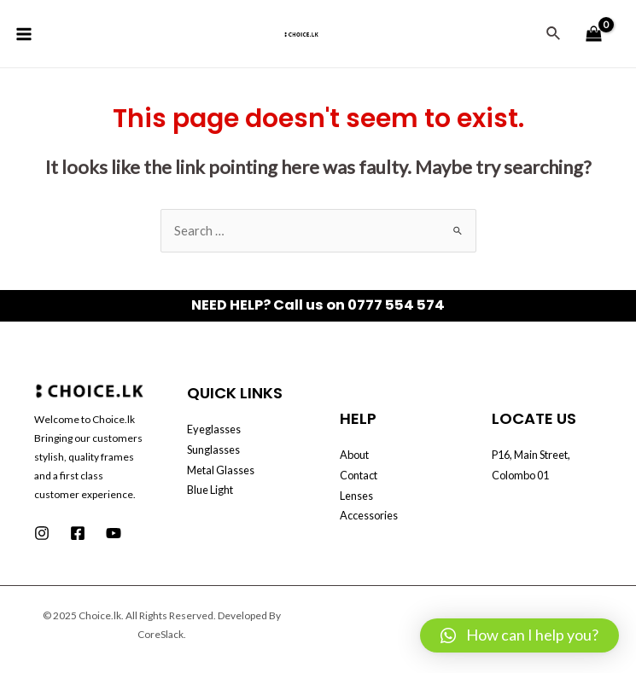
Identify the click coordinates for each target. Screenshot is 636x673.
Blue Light (210, 489)
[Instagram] (42, 533)
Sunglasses (213, 449)
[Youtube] (113, 533)
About (354, 454)
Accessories (369, 515)
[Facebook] (77, 533)
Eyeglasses (214, 429)
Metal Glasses (220, 470)
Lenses (356, 495)
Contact (358, 475)
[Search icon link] (554, 33)
